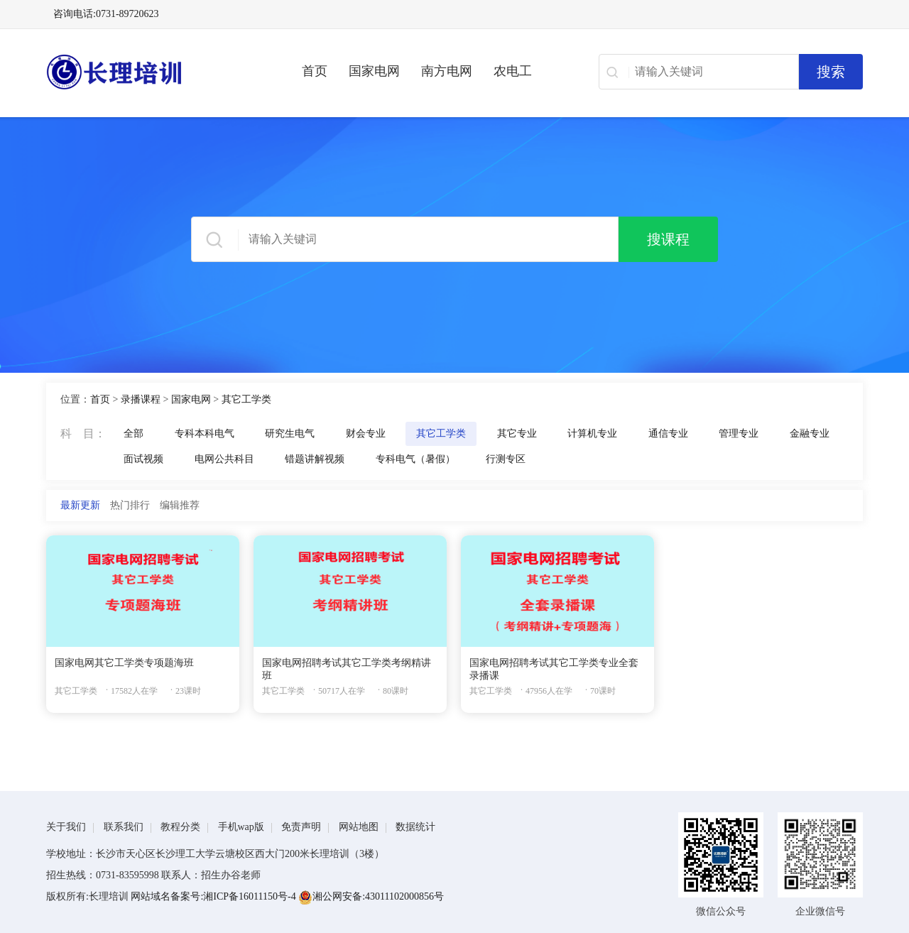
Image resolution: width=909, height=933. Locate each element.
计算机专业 (592, 433)
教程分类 (180, 827)
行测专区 (506, 459)
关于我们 (66, 827)
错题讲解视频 (314, 459)
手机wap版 (241, 827)
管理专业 (738, 433)
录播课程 (140, 399)
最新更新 (80, 505)
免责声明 (301, 827)
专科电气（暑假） (415, 459)
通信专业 (668, 433)
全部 (133, 433)
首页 (314, 71)
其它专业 (517, 433)
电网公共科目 (224, 459)
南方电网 (446, 71)
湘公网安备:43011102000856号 (371, 896)
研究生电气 (290, 433)
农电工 (513, 71)
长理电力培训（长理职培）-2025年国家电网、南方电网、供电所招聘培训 (152, 72)
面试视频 (143, 459)
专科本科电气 (204, 433)
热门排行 (130, 505)
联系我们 (123, 827)
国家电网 (374, 71)
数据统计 (415, 827)
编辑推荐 (180, 505)
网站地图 (359, 827)
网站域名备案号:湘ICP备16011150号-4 (214, 896)
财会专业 (366, 433)
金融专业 (809, 433)
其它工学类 (246, 399)
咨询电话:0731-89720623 (106, 14)
